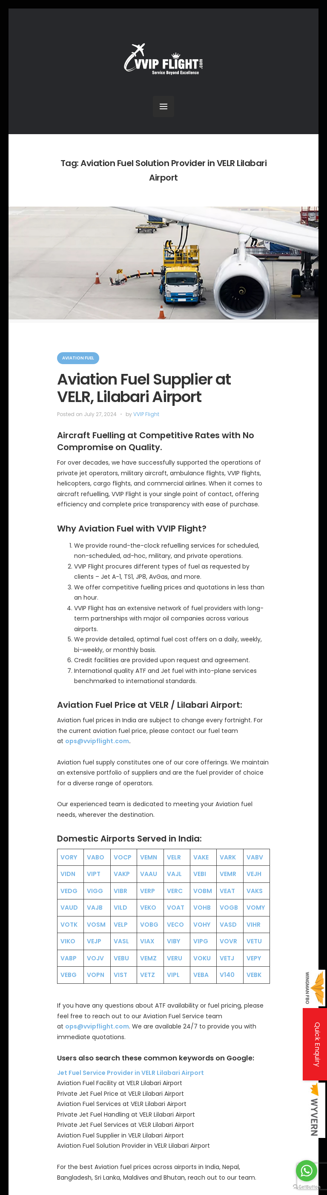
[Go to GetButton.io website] (306, 1186)
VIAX (147, 941)
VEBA (201, 975)
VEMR (228, 874)
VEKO (148, 907)
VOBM (202, 891)
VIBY (173, 941)
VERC (175, 891)
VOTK (68, 924)
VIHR (254, 924)
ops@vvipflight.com (97, 741)
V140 (227, 975)
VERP (147, 891)
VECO (175, 924)
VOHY (201, 924)
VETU (254, 941)
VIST (120, 975)
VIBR (120, 891)
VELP (121, 924)
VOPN (95, 975)
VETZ (147, 975)
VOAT (175, 907)
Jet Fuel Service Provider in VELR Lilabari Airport (130, 1073)
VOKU (202, 958)
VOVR (228, 941)
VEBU (121, 958)
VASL (121, 941)
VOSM (96, 924)
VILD (120, 907)
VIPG (200, 941)
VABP (68, 958)
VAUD (69, 907)
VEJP (94, 941)
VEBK (254, 975)
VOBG (149, 924)
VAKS (255, 891)
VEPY (254, 958)
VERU (174, 958)
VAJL (174, 874)
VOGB (229, 907)
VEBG (68, 975)
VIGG (95, 891)
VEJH (254, 874)
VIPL (173, 975)
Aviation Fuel (78, 358)
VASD (228, 924)
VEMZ (148, 958)
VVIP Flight (146, 414)
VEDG (68, 891)
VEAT (227, 891)
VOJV (95, 958)
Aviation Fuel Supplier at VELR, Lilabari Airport (144, 388)
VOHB (202, 907)
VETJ (227, 958)
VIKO (67, 941)
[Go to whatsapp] (306, 1170)
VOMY (256, 907)
